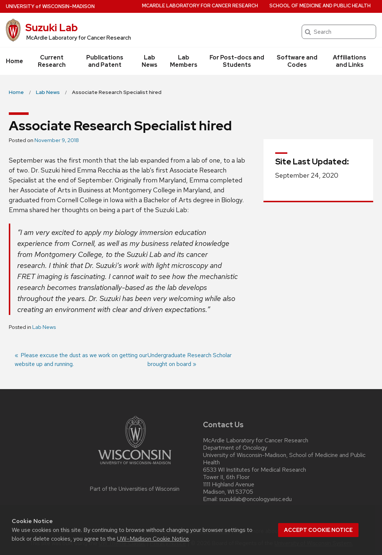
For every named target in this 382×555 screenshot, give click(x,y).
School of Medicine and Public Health (320, 6)
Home (14, 61)
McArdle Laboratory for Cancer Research (200, 6)
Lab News (149, 61)
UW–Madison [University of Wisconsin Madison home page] (50, 6)
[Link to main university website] (134, 465)
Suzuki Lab (51, 28)
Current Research (52, 61)
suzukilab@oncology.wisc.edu (255, 499)
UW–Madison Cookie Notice (153, 539)
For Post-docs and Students (237, 61)
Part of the (134, 489)
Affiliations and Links (349, 61)
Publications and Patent (104, 61)
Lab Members (183, 61)
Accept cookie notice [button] (318, 530)
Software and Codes (297, 61)
